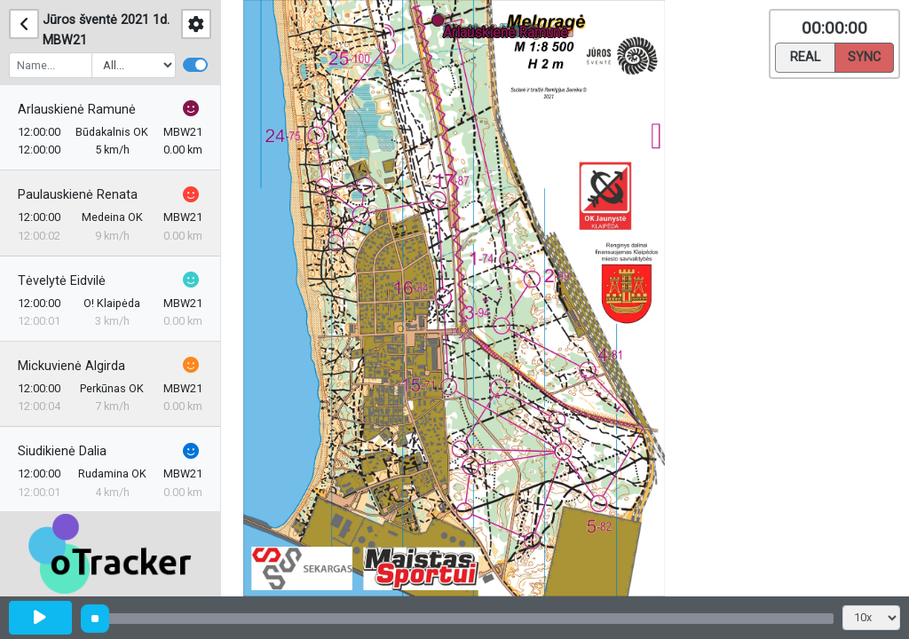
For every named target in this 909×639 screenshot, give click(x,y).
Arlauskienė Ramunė (77, 109)
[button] (441, 23)
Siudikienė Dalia (62, 451)
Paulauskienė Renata (78, 194)
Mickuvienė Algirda (71, 366)
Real (805, 56)
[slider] (95, 618)
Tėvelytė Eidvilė (62, 280)
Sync (864, 56)
